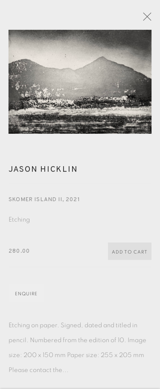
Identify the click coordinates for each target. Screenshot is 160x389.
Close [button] (149, 19)
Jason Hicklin (43, 173)
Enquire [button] (26, 297)
